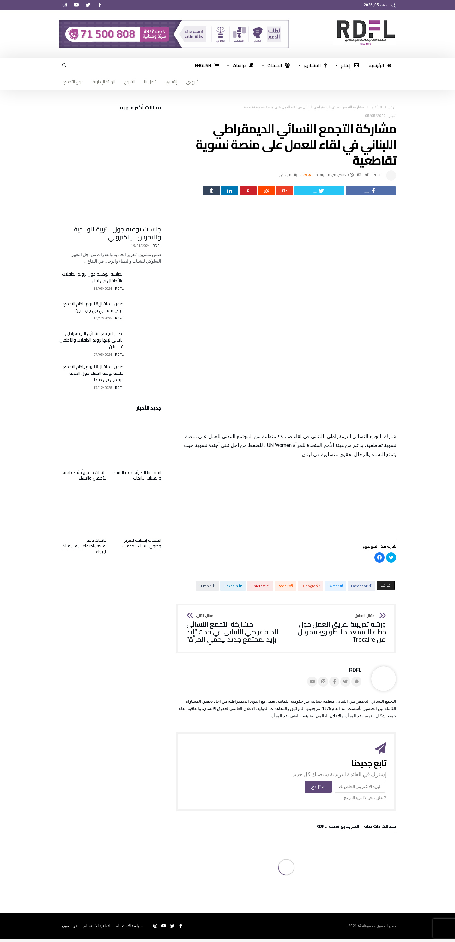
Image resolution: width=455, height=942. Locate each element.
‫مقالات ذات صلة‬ (380, 830)
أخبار (374, 107)
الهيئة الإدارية (104, 82)
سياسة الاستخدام (129, 929)
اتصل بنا (150, 82)
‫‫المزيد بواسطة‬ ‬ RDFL (337, 830)
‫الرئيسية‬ (390, 107)
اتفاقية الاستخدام (96, 929)
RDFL (377, 175)
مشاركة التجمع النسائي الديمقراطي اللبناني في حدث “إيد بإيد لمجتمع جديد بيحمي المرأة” (234, 632)
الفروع (129, 82)
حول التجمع (73, 82)
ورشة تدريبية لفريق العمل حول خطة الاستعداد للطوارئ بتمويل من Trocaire (338, 632)
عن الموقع (69, 929)
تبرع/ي (192, 82)
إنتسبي (171, 82)
